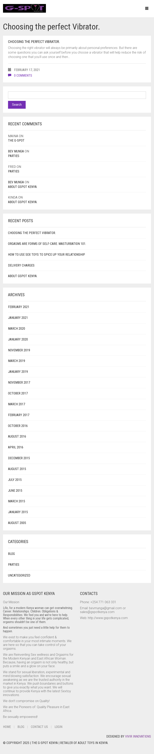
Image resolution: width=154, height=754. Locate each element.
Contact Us (39, 727)
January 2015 (18, 512)
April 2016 (15, 447)
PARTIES (13, 156)
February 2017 (18, 415)
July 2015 (15, 480)
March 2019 (16, 361)
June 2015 (15, 491)
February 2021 (18, 307)
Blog (11, 554)
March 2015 (16, 501)
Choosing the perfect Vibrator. (34, 42)
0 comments (20, 75)
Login (58, 727)
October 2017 (18, 393)
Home (7, 727)
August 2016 (17, 436)
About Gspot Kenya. (22, 187)
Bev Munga (16, 151)
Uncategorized (19, 575)
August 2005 (17, 523)
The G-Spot (16, 140)
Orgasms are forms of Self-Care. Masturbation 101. (47, 244)
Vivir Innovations (138, 736)
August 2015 (17, 469)
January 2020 (18, 339)
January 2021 (18, 318)
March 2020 (16, 328)
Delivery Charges (21, 265)
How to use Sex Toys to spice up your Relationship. (46, 254)
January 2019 (18, 372)
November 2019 (19, 350)
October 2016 (18, 426)
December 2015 (19, 458)
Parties (13, 565)
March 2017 (16, 404)
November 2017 (19, 382)
